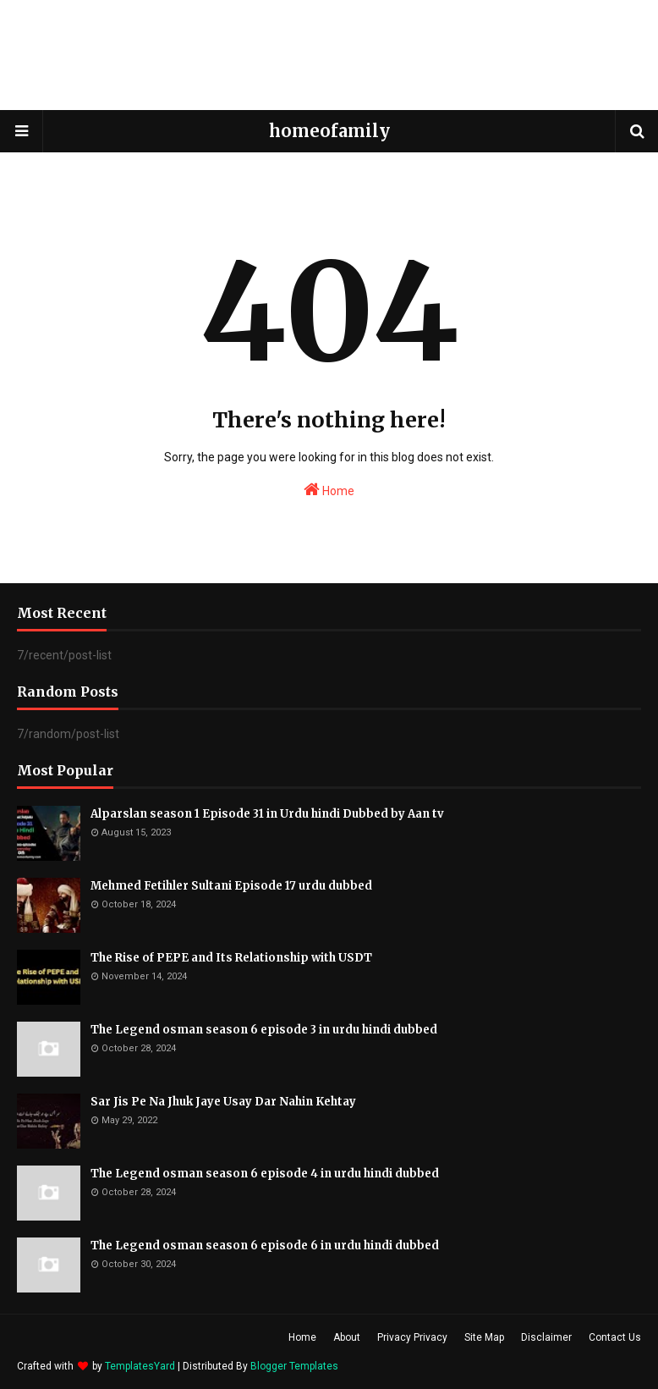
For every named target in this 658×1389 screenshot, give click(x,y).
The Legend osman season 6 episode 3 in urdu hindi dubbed (263, 1029)
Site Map (484, 1337)
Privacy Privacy (412, 1337)
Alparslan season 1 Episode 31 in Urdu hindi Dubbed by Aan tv (267, 814)
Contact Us (615, 1337)
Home (329, 489)
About (346, 1337)
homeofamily (329, 130)
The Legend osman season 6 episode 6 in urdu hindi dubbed (264, 1245)
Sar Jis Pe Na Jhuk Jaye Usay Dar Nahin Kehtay (223, 1101)
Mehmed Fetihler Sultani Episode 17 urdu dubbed (231, 886)
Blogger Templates (294, 1366)
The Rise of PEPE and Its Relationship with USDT (231, 958)
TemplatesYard (140, 1366)
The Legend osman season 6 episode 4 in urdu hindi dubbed (264, 1173)
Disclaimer (546, 1337)
